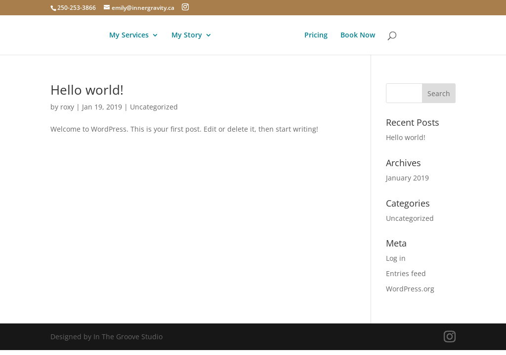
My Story (186, 35)
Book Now (357, 35)
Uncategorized (154, 106)
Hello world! (87, 90)
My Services (129, 35)
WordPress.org (410, 288)
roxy (67, 106)
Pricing (316, 35)
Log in (396, 258)
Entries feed (406, 273)
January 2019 (407, 177)
